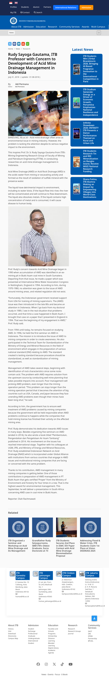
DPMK (90, 636)
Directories (12, 636)
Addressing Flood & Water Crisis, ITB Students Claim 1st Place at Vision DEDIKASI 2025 (90, 545)
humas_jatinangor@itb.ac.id (50, 601)
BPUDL (90, 641)
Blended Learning (51, 644)
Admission (86, 7)
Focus (57, 674)
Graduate (31, 636)
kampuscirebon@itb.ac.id (72, 594)
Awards (85, 26)
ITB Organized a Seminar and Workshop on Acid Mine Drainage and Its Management (18, 545)
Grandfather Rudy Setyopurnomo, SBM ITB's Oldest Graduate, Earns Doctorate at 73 (41, 545)
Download (12, 633)
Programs (51, 633)
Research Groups (74, 631)
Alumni (36, 7)
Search (38, 12)
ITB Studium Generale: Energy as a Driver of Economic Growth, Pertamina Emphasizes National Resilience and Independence (90, 102)
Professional (32, 633)
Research (52, 26)
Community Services (69, 26)
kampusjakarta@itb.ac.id (95, 606)
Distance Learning (51, 639)
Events (50, 674)
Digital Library (53, 648)
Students (25, 7)
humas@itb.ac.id (22, 596)
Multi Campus (98, 26)
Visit (9, 631)
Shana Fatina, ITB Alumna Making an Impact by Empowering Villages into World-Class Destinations (90, 188)
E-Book (64, 674)
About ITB (16, 26)
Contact (25, 12)
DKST (90, 631)
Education (41, 26)
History (10, 629)
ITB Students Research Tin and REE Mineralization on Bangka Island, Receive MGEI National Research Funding (91, 161)
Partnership (92, 638)
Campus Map (13, 638)
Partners (47, 7)
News (18, 49)
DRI (89, 634)
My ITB (13, 12)
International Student (33, 642)
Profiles (13, 7)
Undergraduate (34, 638)
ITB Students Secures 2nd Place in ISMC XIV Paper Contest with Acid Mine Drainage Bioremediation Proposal (65, 548)
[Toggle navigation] (99, 33)
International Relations (65, 7)
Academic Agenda (51, 651)
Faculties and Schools (53, 630)
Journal (70, 633)
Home (10, 49)
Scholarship (52, 636)
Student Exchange (31, 630)
